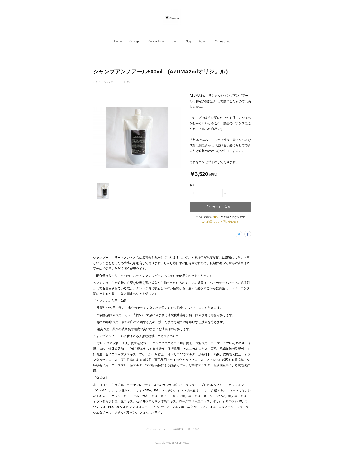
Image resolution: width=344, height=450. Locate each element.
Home (118, 41)
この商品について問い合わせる (220, 221)
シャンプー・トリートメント (118, 82)
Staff (174, 41)
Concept (134, 41)
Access (203, 41)
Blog (188, 41)
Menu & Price (155, 41)
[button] (118, 41)
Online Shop (222, 41)
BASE (217, 217)
